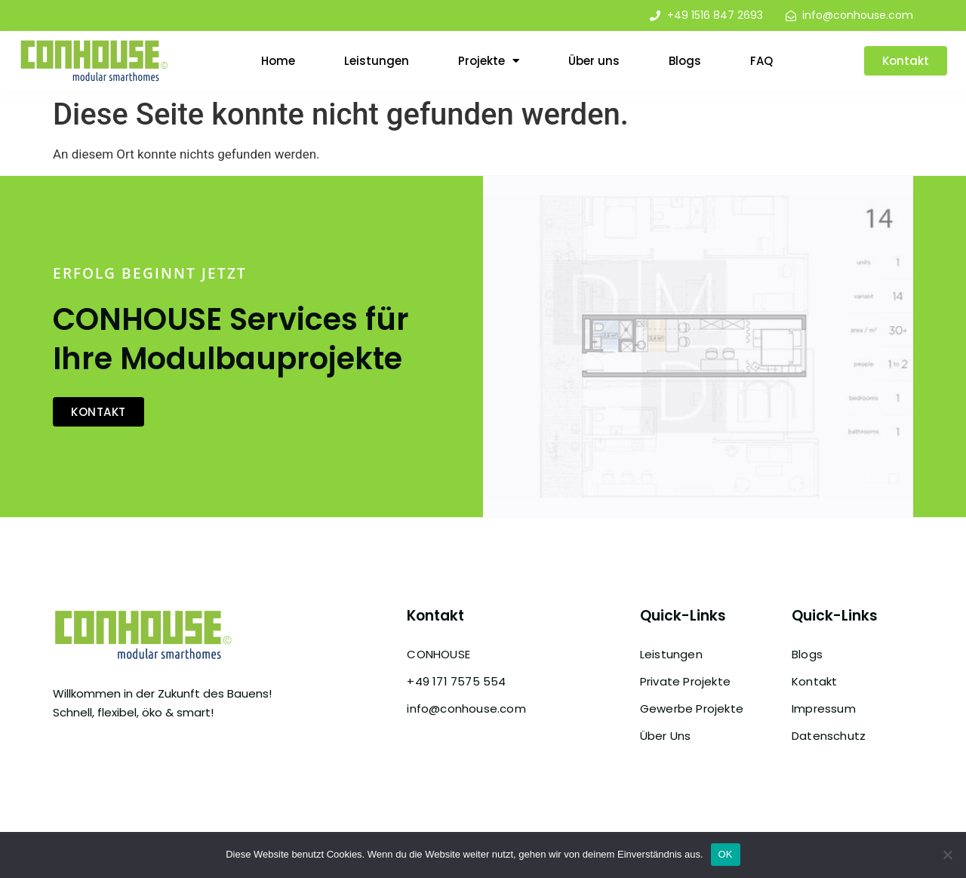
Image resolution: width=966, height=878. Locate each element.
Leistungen (376, 61)
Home (278, 61)
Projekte (488, 61)
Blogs (685, 61)
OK (725, 854)
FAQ (761, 61)
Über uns (594, 61)
